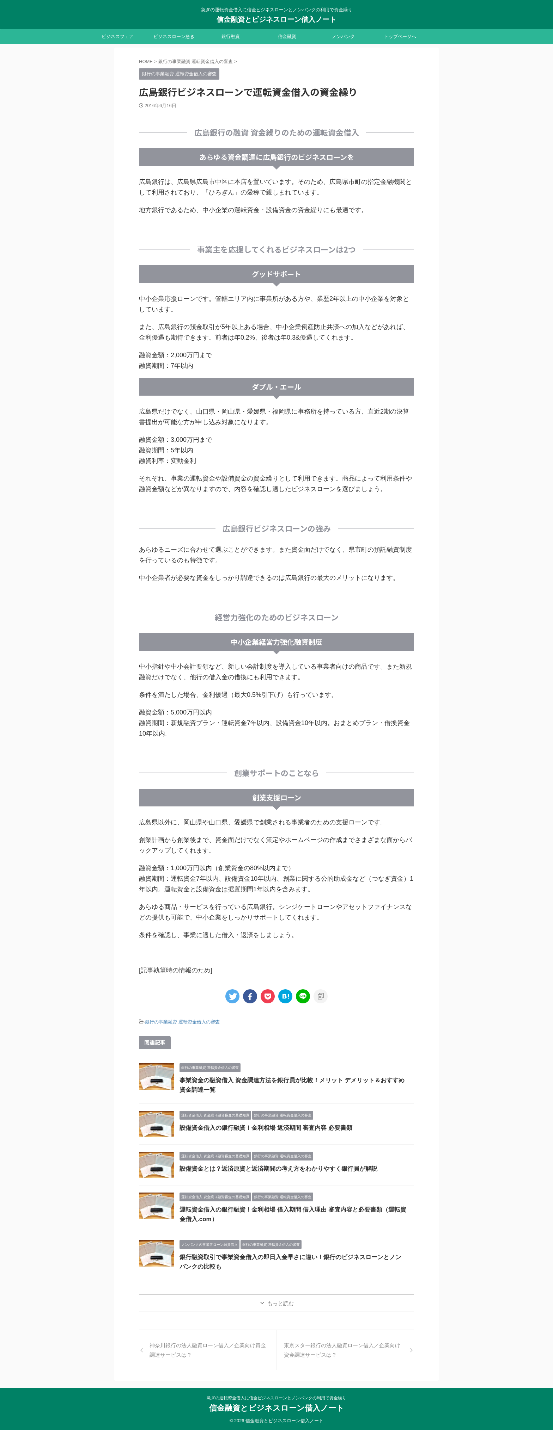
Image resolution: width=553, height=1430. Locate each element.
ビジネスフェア (118, 36)
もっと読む (280, 1302)
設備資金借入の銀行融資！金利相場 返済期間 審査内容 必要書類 (261, 1127)
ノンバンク (343, 36)
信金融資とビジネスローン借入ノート (276, 19)
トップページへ (400, 36)
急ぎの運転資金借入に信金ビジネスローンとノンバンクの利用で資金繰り (276, 1396)
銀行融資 (230, 36)
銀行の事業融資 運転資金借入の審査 (182, 1021)
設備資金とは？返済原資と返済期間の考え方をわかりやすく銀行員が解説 (273, 1168)
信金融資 (287, 36)
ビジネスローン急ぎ (174, 36)
